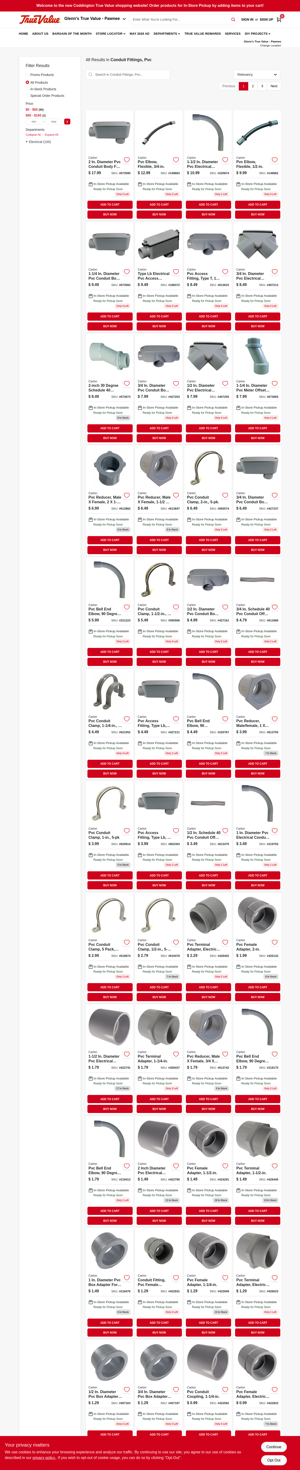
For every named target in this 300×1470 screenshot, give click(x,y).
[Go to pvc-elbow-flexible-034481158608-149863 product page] (159, 165)
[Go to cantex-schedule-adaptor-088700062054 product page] (257, 1171)
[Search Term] (183, 19)
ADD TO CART (110, 204)
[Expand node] (27, 142)
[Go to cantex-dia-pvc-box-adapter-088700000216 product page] (109, 1395)
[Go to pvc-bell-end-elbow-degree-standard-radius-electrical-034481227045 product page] (257, 836)
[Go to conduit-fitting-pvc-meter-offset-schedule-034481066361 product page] (109, 389)
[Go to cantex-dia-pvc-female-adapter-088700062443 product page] (208, 1283)
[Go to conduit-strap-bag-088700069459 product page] (159, 612)
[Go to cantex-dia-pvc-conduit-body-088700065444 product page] (109, 277)
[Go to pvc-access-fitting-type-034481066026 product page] (159, 389)
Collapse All (33, 134)
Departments (165, 33)
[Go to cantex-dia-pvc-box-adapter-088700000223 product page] (159, 1395)
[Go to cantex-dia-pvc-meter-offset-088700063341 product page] (257, 389)
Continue (273, 1447)
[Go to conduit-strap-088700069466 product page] (208, 501)
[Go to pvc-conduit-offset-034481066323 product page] (257, 612)
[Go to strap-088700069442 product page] (109, 724)
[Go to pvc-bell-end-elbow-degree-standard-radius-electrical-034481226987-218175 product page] (257, 1059)
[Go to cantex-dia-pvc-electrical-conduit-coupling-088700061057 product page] (109, 1059)
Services (233, 33)
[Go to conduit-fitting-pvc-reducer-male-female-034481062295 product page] (109, 501)
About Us (40, 33)
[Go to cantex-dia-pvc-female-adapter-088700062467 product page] (257, 948)
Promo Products (42, 75)
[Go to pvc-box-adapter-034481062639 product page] (109, 1283)
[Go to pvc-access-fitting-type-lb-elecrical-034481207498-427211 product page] (159, 724)
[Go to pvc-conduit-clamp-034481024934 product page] (159, 948)
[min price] (34, 121)
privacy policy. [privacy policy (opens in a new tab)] (44, 1458)
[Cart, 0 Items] (279, 19)
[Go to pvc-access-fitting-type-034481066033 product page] (208, 277)
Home (23, 33)
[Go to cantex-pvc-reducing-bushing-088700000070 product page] (257, 724)
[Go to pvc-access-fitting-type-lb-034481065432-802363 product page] (159, 836)
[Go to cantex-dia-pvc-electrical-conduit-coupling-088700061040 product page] (208, 1395)
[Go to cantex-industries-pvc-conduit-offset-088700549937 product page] (208, 836)
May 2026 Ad (140, 33)
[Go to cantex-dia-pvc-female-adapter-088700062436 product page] (159, 1283)
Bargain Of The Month (71, 33)
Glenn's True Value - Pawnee (95, 18)
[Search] (233, 19)
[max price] (53, 121)
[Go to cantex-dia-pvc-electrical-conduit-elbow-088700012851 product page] (208, 165)
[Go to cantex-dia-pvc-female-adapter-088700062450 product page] (208, 1171)
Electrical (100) (40, 142)
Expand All (51, 134)
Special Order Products (47, 95)
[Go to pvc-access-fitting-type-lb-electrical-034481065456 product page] (159, 277)
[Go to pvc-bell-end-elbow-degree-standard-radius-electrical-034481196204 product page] (208, 724)
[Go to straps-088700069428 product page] (109, 948)
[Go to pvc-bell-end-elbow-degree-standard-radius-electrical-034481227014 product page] (109, 1171)
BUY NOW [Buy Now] (109, 214)
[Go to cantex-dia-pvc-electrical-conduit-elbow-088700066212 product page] (208, 389)
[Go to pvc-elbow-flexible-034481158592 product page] (257, 165)
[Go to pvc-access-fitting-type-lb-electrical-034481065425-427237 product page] (257, 501)
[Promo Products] (27, 74)
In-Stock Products (43, 89)
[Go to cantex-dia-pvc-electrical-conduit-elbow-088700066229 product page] (257, 277)
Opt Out (273, 1460)
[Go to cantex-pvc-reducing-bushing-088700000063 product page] (208, 1059)
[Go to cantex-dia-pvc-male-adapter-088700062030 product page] (257, 1283)
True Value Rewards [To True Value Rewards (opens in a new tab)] (202, 33)
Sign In (247, 19)
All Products (39, 82)
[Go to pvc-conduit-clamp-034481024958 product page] (109, 836)
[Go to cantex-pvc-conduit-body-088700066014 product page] (208, 612)
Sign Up (266, 19)
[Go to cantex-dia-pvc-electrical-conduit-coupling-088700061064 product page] (159, 1171)
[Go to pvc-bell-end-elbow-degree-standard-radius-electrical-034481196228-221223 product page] (109, 612)
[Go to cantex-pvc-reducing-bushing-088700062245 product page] (159, 501)
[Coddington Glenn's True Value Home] (40, 19)
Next (274, 86)
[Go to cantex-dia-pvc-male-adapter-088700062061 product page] (208, 948)
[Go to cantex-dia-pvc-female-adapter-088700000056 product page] (257, 1395)
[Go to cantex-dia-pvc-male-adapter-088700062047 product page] (159, 1059)
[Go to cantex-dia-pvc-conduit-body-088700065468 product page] (109, 165)
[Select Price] (67, 121)
